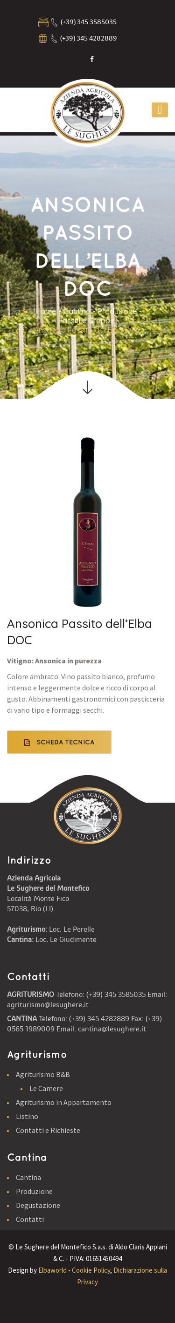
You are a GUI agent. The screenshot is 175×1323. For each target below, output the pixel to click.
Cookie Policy (91, 1270)
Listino (27, 1116)
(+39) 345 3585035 (89, 22)
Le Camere (46, 1088)
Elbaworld (52, 1270)
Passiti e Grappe (86, 320)
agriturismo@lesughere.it (48, 1005)
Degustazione (38, 1205)
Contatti (30, 1219)
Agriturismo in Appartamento (64, 1102)
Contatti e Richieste (48, 1130)
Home (45, 311)
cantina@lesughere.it (112, 1029)
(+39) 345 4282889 (88, 38)
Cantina (77, 311)
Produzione (117, 311)
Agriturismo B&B (43, 1074)
